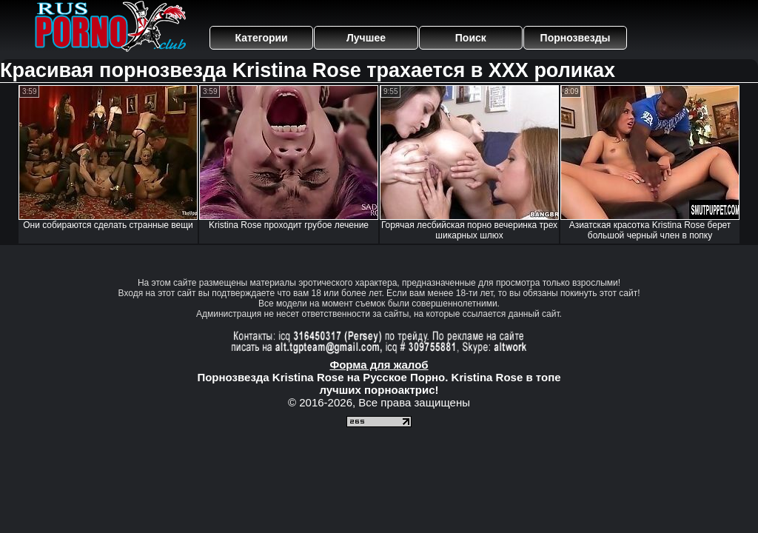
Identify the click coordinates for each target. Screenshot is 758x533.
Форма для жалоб (378, 364)
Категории (261, 38)
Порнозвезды (575, 38)
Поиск (470, 38)
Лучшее (366, 38)
